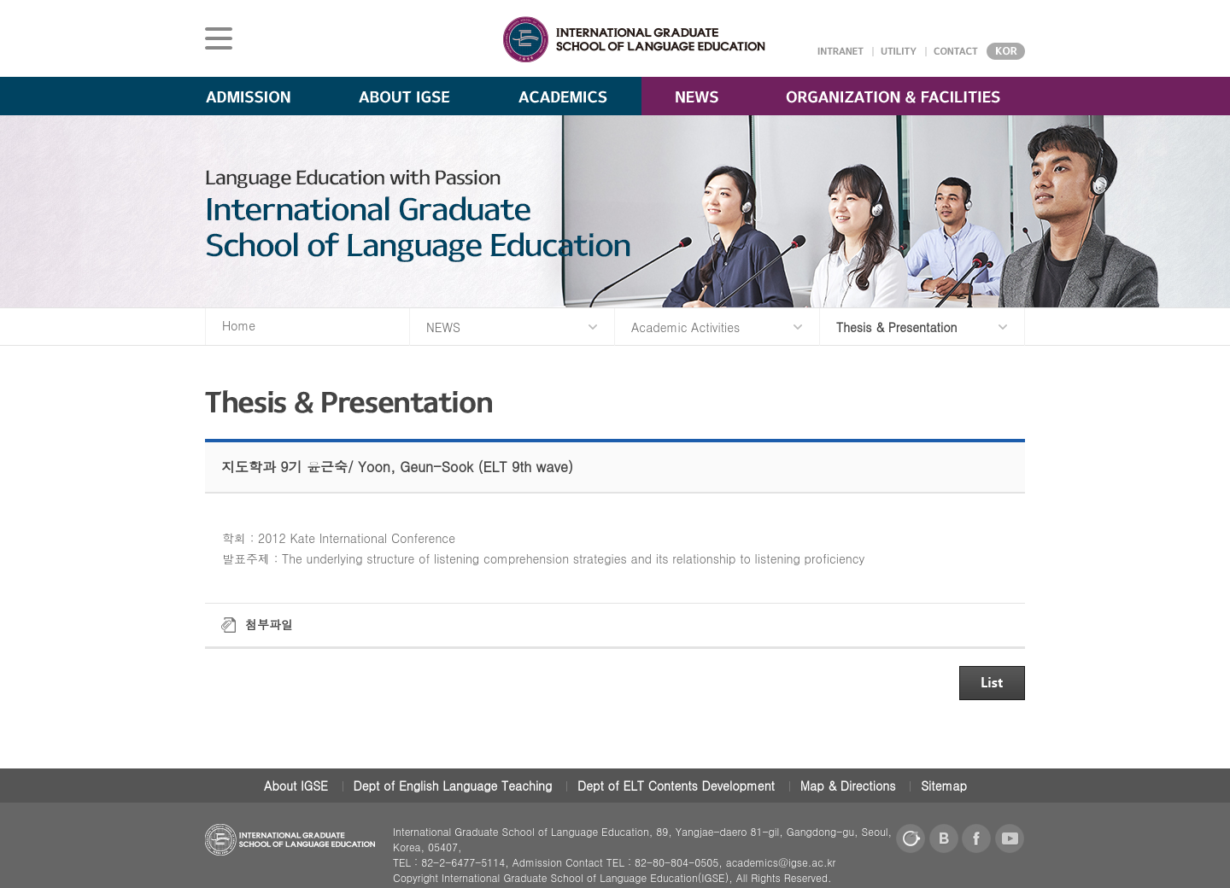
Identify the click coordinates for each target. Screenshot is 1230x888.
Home (238, 325)
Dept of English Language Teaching (453, 785)
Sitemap (944, 785)
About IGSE (296, 785)
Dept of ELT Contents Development (676, 785)
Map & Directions (848, 785)
